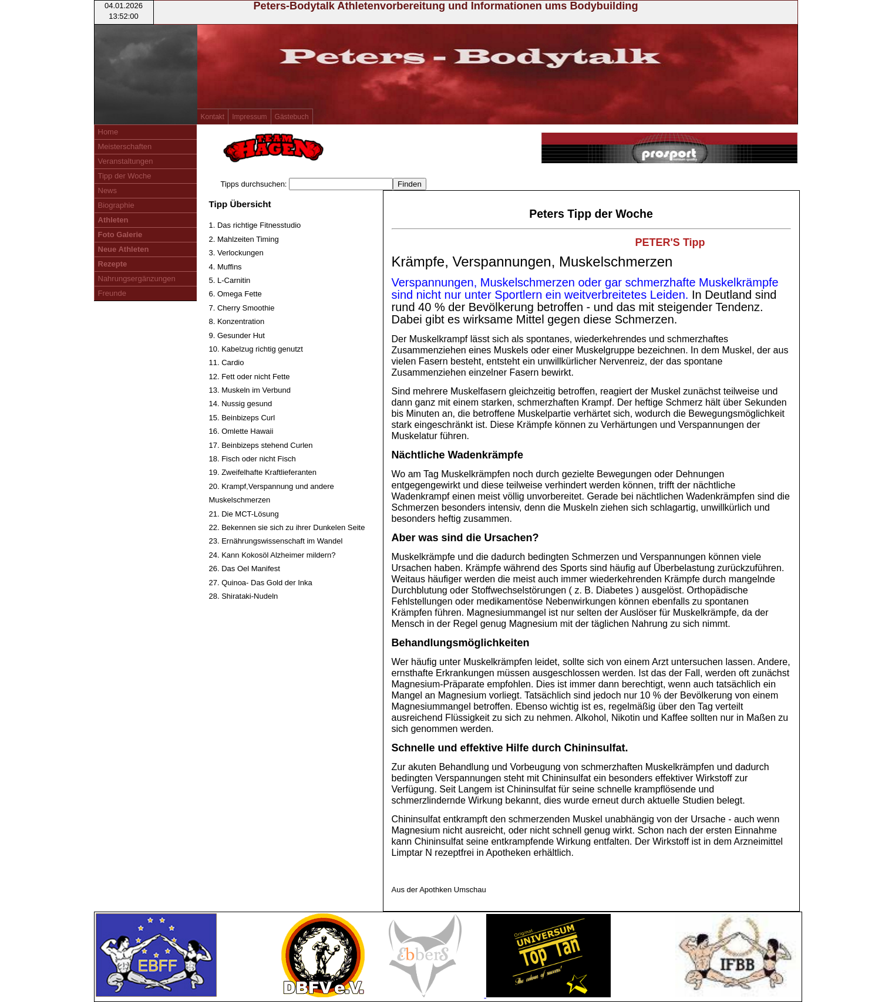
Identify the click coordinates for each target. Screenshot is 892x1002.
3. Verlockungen (236, 252)
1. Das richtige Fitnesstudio (255, 225)
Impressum (249, 117)
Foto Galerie (120, 234)
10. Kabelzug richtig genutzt (256, 349)
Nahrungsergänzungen (137, 278)
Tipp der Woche (125, 175)
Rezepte (112, 263)
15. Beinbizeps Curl (242, 417)
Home (108, 131)
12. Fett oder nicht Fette (249, 376)
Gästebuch (292, 117)
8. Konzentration (237, 321)
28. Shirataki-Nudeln (243, 596)
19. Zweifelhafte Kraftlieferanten (263, 472)
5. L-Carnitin (230, 280)
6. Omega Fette (235, 293)
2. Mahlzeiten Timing (244, 239)
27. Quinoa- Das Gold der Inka (260, 582)
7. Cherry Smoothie (242, 307)
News (107, 190)
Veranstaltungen (125, 161)
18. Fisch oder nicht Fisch (252, 458)
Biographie (116, 205)
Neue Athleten (123, 249)
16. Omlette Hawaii (241, 431)
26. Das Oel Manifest (244, 568)
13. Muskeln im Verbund (250, 390)
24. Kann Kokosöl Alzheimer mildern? (272, 555)
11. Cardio (226, 362)
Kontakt (213, 117)
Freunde (112, 293)
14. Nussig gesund (240, 403)
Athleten (113, 219)
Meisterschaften (125, 146)
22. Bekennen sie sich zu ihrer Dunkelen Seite (287, 527)
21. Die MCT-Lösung (244, 514)
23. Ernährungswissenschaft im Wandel (276, 541)
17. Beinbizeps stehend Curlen (261, 445)
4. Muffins (225, 266)
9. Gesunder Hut (237, 335)
